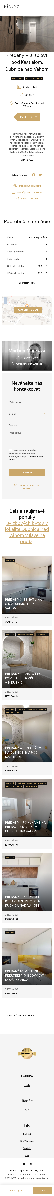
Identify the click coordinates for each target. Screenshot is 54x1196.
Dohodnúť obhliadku (27, 185)
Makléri (27, 1134)
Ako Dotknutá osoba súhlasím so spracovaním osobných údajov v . (26, 454)
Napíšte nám (27, 1141)
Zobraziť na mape (28, 310)
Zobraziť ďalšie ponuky (20, 1015)
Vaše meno (15, 402)
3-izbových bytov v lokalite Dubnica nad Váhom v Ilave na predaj (27, 532)
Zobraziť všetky (27, 282)
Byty (27, 1109)
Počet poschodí (15, 251)
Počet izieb (13, 258)
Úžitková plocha (15, 273)
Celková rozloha (15, 266)
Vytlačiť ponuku (27, 198)
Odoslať (27, 472)
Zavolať (42, 1190)
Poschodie (12, 244)
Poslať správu (17, 1190)
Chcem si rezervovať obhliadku (27, 487)
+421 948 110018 (29, 357)
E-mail (12, 413)
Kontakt (27, 1147)
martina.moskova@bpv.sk (29, 363)
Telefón (13, 425)
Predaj (27, 1084)
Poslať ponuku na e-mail (27, 192)
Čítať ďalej (27, 160)
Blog (27, 1154)
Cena (10, 237)
